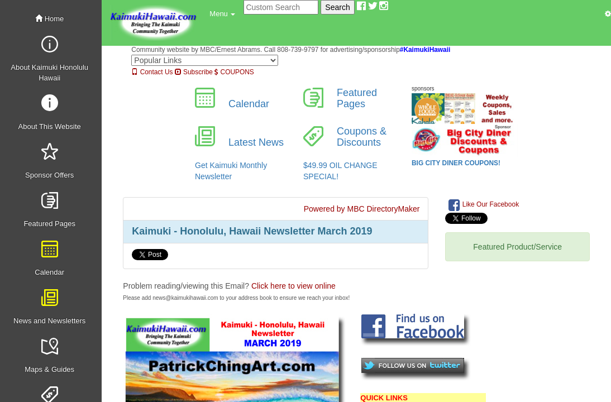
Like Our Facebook (483, 205)
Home (49, 19)
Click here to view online (293, 285)
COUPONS (234, 72)
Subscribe (194, 72)
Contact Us (152, 72)
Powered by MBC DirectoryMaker (362, 208)
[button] (222, 14)
